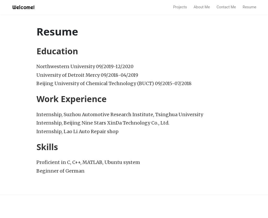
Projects (180, 7)
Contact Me (226, 7)
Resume (249, 7)
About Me (202, 7)
